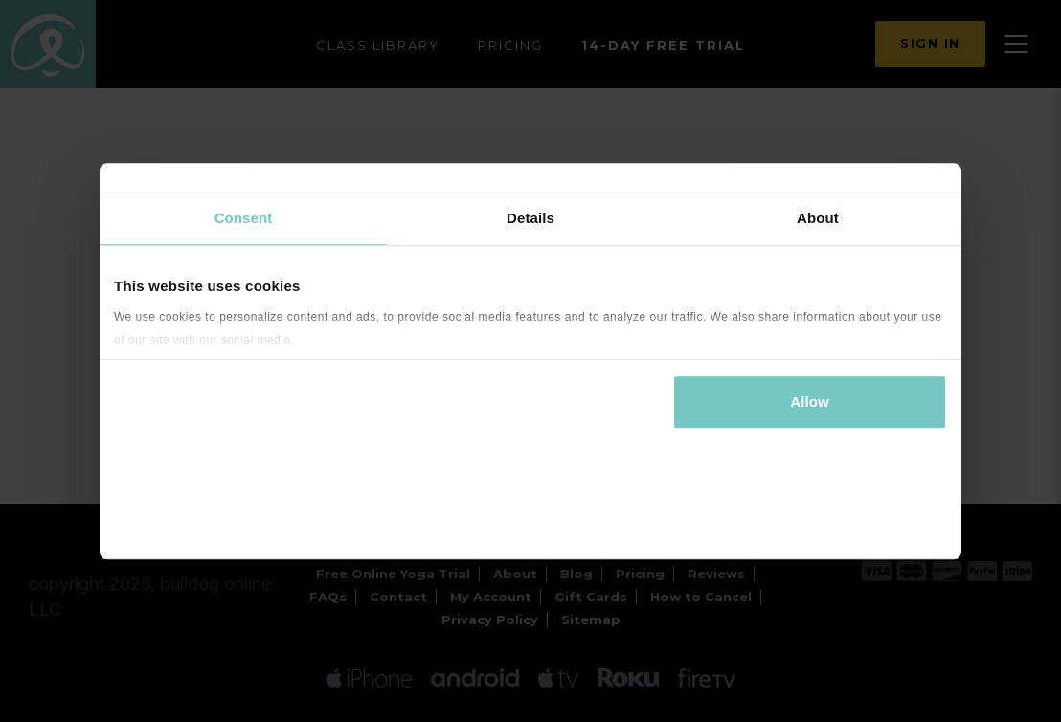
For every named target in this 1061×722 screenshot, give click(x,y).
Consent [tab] (243, 218)
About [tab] (818, 218)
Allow (809, 402)
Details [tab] (530, 218)
